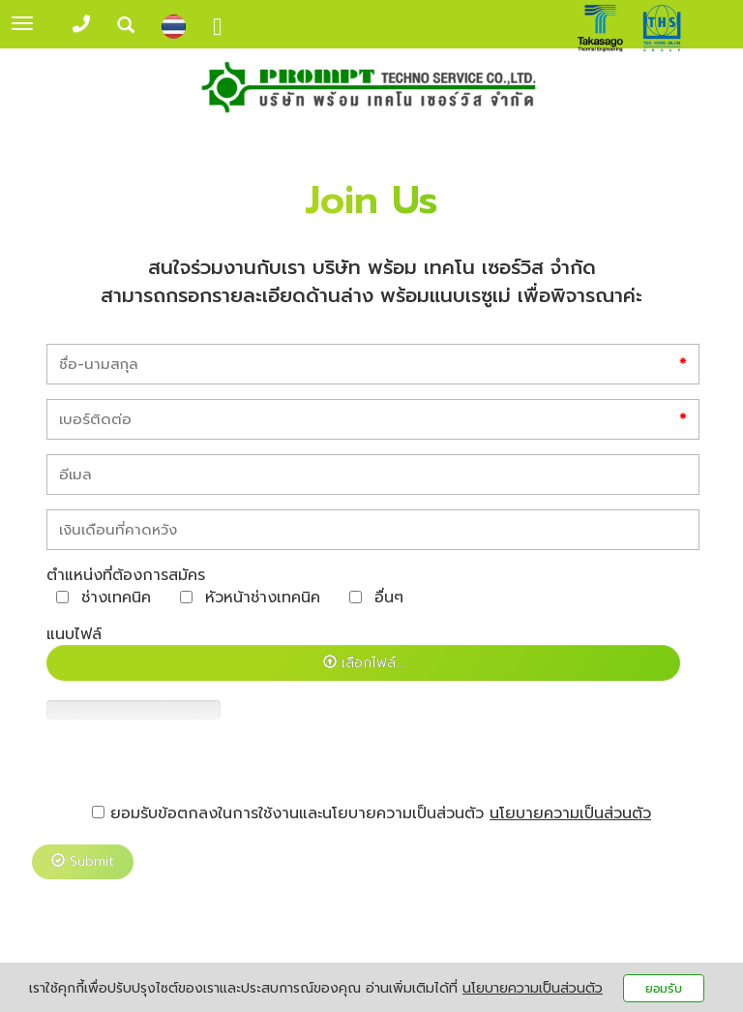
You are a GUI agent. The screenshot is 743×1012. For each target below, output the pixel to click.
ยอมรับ (663, 988)
